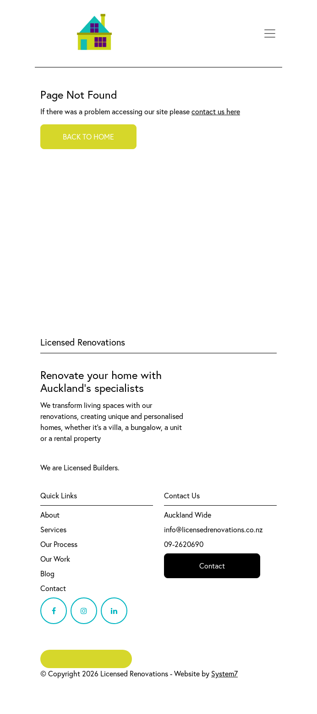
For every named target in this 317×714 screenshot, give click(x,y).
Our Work (55, 558)
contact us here (215, 111)
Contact (53, 588)
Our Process (58, 544)
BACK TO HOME (88, 136)
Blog (47, 573)
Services (53, 529)
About (50, 514)
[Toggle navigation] (269, 33)
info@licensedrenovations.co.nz (213, 529)
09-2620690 (183, 544)
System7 (224, 673)
